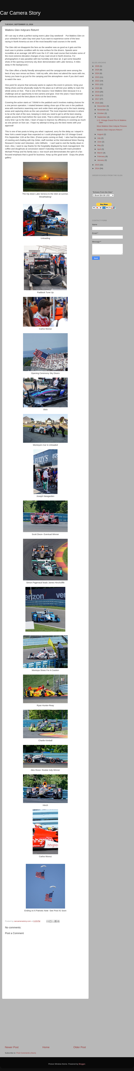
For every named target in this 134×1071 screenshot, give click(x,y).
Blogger (82, 1064)
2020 (97, 88)
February (101, 156)
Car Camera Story (20, 13)
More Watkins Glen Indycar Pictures (112, 126)
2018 (97, 95)
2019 (97, 92)
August (100, 134)
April (99, 149)
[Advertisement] (45, 1022)
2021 (97, 84)
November (102, 110)
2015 (97, 165)
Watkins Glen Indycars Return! (109, 130)
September (102, 117)
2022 (97, 81)
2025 (97, 70)
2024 (97, 73)
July (99, 138)
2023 (97, 77)
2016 (97, 103)
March (100, 153)
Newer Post (12, 1047)
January (101, 160)
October (101, 113)
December (102, 106)
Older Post (79, 1047)
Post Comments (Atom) (26, 1053)
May (99, 145)
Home (45, 1047)
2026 (97, 66)
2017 (97, 99)
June (99, 142)
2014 (97, 168)
